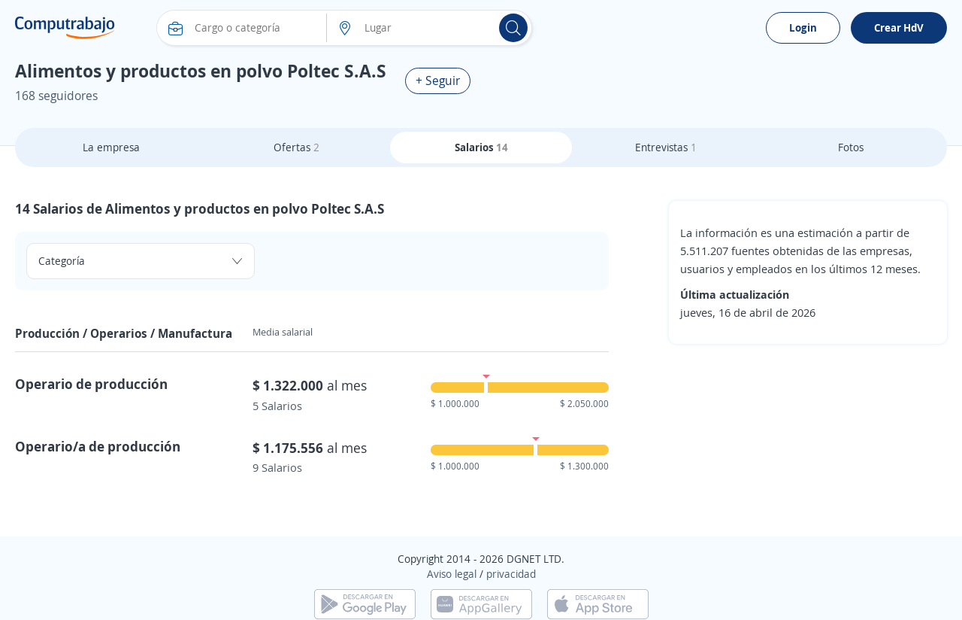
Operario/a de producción (97, 446)
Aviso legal (451, 574)
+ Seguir (438, 80)
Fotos (851, 147)
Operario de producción (91, 384)
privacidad (511, 574)
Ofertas (296, 147)
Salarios (481, 147)
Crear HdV (899, 27)
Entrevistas (666, 147)
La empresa (111, 147)
